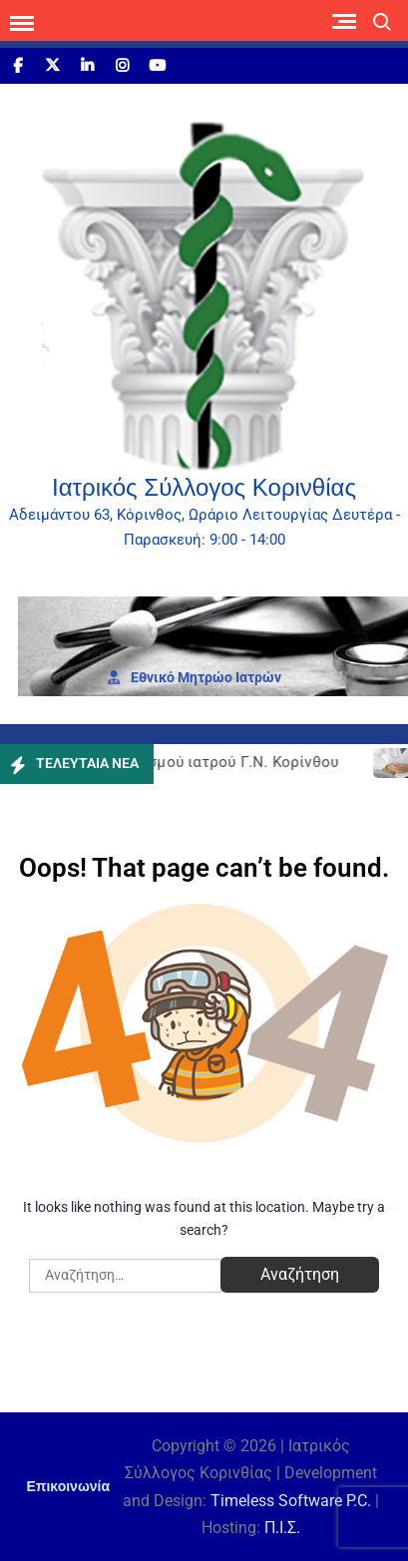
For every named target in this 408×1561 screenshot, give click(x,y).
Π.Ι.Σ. (282, 1527)
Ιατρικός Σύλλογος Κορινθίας (204, 487)
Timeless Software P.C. (290, 1500)
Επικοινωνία (68, 1486)
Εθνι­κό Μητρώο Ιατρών (194, 677)
